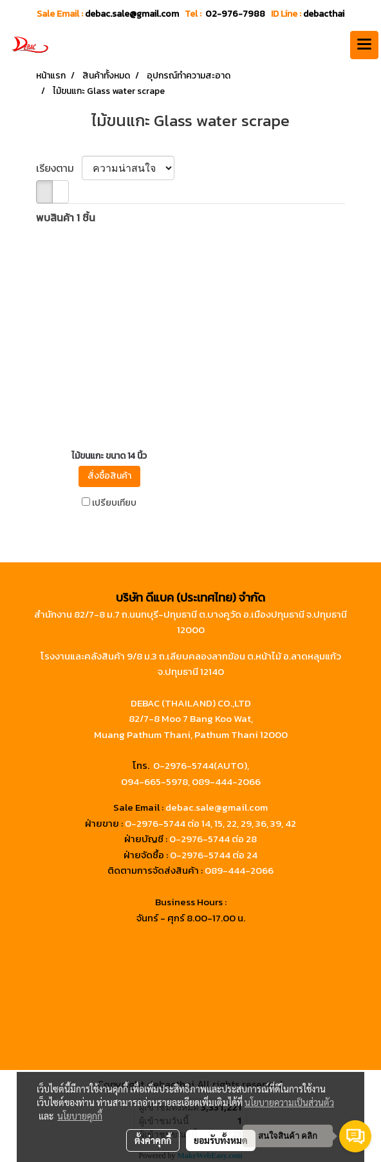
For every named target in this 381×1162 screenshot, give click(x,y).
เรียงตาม (59, 168)
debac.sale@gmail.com (216, 807)
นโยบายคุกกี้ (79, 1115)
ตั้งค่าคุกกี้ (153, 1140)
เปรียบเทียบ (114, 503)
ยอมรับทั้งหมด (221, 1140)
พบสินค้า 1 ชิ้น (65, 217)
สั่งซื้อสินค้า (109, 476)
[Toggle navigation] (364, 45)
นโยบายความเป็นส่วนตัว (289, 1102)
